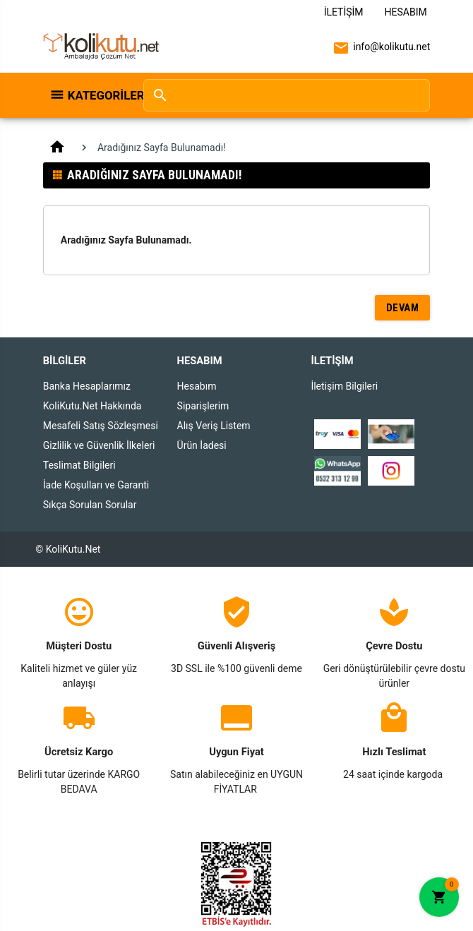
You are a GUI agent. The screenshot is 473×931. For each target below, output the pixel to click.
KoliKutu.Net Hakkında (92, 406)
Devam (402, 307)
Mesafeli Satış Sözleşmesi (100, 425)
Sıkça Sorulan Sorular (90, 504)
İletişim (344, 12)
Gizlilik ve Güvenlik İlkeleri (99, 445)
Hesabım (406, 12)
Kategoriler (98, 95)
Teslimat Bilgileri (79, 465)
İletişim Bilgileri (344, 386)
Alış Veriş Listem (214, 425)
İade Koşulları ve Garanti (96, 485)
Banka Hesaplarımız (87, 386)
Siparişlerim (203, 406)
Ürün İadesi (202, 445)
